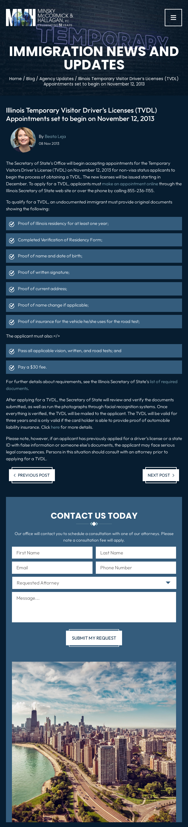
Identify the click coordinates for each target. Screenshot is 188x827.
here (55, 427)
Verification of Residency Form (71, 239)
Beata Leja (55, 136)
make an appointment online (130, 183)
